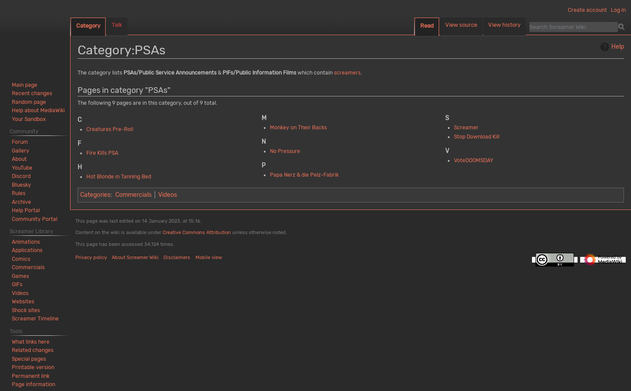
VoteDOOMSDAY (473, 160)
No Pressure (285, 151)
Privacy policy (91, 257)
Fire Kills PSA (102, 153)
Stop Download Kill (477, 137)
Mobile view (208, 257)
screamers (347, 73)
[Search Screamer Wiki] (573, 27)
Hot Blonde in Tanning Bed (118, 177)
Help (611, 47)
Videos (167, 195)
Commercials (133, 195)
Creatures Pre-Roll (109, 129)
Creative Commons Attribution (197, 232)
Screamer (466, 127)
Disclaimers (176, 257)
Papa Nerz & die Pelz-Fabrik (304, 175)
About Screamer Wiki (135, 257)
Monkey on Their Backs (298, 127)
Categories (95, 195)
